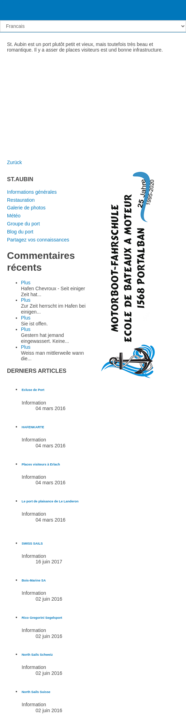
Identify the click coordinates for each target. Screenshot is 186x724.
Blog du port (20, 231)
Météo (14, 215)
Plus (25, 282)
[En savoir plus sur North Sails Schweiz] (37, 654)
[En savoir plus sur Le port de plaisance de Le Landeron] (50, 501)
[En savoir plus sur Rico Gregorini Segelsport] (42, 617)
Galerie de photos (26, 207)
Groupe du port (23, 223)
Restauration (21, 200)
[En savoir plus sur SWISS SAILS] (32, 543)
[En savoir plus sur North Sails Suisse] (36, 692)
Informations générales (32, 192)
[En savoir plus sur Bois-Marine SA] (34, 580)
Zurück (14, 162)
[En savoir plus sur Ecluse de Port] (33, 390)
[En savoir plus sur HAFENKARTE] (33, 427)
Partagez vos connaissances (38, 239)
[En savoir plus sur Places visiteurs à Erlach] (41, 464)
